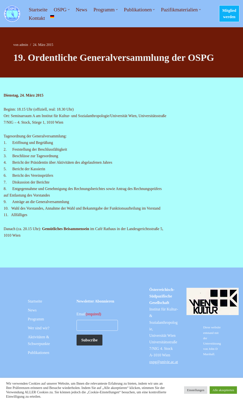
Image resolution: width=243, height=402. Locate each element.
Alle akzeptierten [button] (223, 390)
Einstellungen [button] (195, 390)
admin (23, 45)
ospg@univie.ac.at (163, 362)
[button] (69, 9)
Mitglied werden (229, 13)
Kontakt (37, 18)
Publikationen (38, 353)
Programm (36, 319)
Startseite (38, 9)
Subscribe (89, 340)
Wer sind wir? (38, 328)
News (81, 9)
